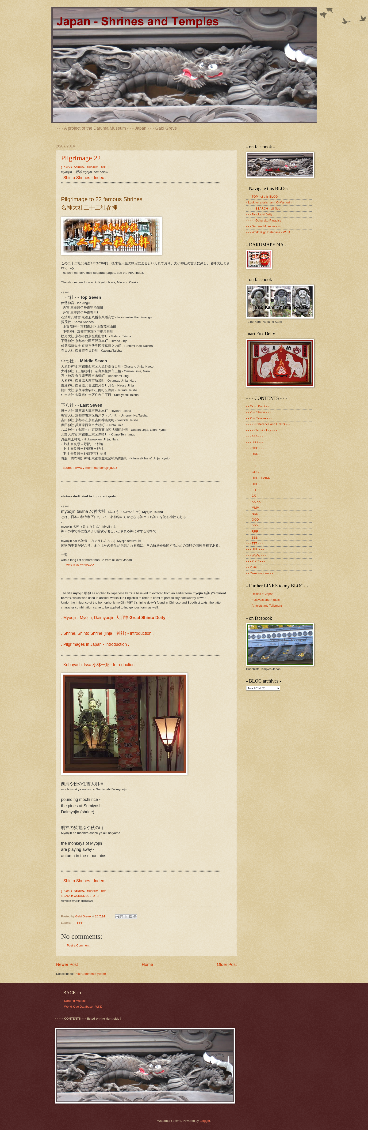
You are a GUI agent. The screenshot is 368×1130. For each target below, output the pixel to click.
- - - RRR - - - (255, 531)
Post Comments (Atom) (90, 974)
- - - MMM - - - (255, 507)
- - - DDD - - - (255, 454)
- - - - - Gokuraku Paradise (263, 220)
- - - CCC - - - (255, 448)
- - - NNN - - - (255, 513)
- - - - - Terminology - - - (261, 430)
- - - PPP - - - (80, 922)
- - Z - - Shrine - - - (258, 412)
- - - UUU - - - (255, 549)
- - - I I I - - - (253, 490)
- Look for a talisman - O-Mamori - (268, 202)
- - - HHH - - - (255, 484)
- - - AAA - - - (254, 436)
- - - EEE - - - (254, 460)
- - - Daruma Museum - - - (263, 226)
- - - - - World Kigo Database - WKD (78, 1006)
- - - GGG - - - (255, 472)
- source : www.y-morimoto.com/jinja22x (89, 467)
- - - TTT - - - (254, 543)
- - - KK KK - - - (256, 501)
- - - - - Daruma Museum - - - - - (75, 1000)
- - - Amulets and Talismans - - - (267, 605)
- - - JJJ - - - (254, 495)
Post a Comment (78, 945)
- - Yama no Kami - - (259, 573)
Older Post (227, 964)
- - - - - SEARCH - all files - (264, 208)
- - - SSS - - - (254, 537)
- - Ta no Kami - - (257, 406)
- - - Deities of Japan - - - (262, 594)
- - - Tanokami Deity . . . (261, 214)
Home (147, 964)
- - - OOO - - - (255, 519)
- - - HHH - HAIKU (258, 478)
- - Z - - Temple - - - (259, 418)
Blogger (205, 1120)
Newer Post (67, 964)
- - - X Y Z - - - (255, 561)
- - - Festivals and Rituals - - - (265, 599)
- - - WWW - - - (256, 555)
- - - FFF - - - (254, 466)
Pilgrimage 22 (81, 158)
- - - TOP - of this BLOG (262, 196)
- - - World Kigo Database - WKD (268, 232)
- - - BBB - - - (254, 442)
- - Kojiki (251, 567)
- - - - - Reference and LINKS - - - (268, 424)
